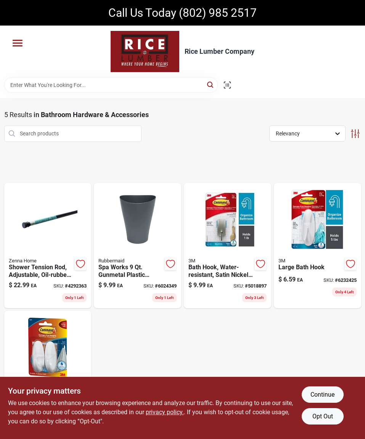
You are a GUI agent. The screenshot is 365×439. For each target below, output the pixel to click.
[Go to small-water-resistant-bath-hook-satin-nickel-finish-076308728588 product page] (227, 246)
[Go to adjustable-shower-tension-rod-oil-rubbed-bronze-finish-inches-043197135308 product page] (48, 246)
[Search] (210, 84)
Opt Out (322, 416)
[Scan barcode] (227, 85)
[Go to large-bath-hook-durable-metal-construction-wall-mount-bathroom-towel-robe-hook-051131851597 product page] (317, 246)
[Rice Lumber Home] (145, 51)
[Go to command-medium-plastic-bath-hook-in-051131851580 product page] (48, 373)
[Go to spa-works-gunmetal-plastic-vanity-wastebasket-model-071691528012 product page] (137, 246)
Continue (322, 394)
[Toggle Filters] (355, 133)
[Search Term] (111, 85)
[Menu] (18, 43)
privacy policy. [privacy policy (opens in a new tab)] (165, 412)
